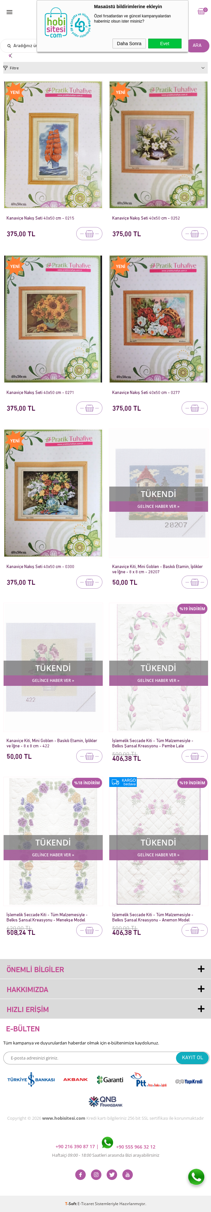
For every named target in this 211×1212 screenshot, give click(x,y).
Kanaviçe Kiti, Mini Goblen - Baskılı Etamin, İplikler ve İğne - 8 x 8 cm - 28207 (157, 569)
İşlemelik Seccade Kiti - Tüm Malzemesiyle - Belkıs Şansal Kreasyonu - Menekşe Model (47, 917)
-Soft (71, 1203)
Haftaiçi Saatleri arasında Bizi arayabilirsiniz (105, 1155)
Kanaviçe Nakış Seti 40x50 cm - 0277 (146, 393)
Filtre (14, 67)
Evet (164, 43)
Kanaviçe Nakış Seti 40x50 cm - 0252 (146, 218)
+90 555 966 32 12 (128, 1147)
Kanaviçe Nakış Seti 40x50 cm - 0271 (40, 393)
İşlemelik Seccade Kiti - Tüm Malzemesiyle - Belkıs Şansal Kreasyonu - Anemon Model (152, 917)
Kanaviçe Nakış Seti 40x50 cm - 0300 (40, 567)
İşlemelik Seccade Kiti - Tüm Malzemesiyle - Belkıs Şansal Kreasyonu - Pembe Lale (152, 743)
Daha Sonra (129, 43)
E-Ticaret (86, 1203)
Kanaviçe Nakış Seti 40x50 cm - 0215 (40, 218)
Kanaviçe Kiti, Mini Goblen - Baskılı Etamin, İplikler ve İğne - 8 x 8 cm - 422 (52, 743)
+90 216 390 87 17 (76, 1147)
